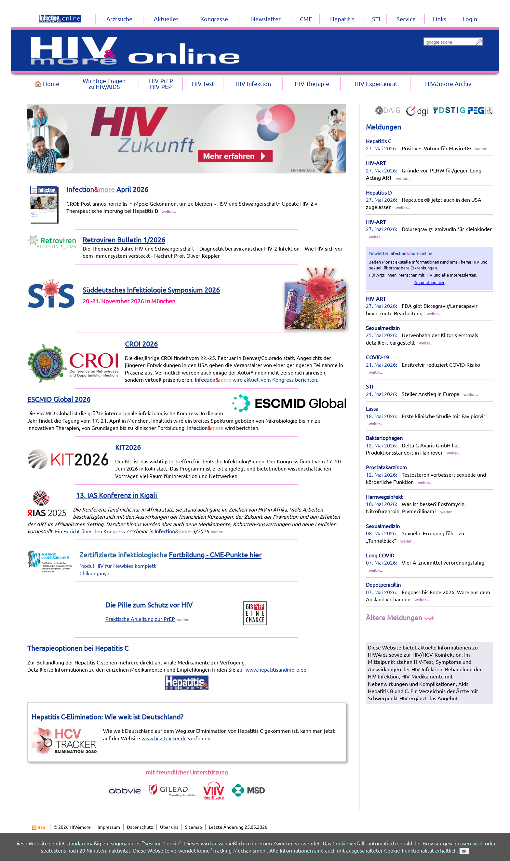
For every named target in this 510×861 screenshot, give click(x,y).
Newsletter (266, 18)
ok (464, 851)
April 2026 (107, 189)
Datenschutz (140, 827)
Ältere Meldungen (401, 617)
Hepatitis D (379, 192)
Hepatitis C (378, 141)
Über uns (169, 827)
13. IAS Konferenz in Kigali (117, 495)
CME (306, 18)
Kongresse (214, 18)
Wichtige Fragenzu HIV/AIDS (104, 83)
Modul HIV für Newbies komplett (117, 565)
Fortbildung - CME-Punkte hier (215, 554)
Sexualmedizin (383, 327)
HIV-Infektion (253, 83)
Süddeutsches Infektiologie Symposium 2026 (151, 289)
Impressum (109, 827)
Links (439, 18)
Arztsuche (119, 18)
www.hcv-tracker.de (164, 738)
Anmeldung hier (429, 282)
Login (470, 18)
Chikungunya (94, 573)
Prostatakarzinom (386, 467)
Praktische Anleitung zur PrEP (140, 618)
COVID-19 (377, 357)
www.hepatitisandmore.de (276, 669)
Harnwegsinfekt (384, 496)
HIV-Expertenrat (376, 83)
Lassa (372, 408)
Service (406, 18)
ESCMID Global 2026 (58, 399)
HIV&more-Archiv (448, 83)
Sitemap (193, 827)
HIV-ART (376, 162)
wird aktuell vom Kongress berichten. (275, 379)
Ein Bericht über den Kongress (90, 531)
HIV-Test (203, 83)
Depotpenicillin (383, 584)
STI (369, 386)
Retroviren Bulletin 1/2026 (124, 239)
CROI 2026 (141, 343)
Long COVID (380, 555)
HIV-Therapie (312, 83)
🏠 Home (46, 83)
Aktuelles (166, 18)
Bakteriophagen (384, 437)
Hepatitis (342, 18)
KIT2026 (128, 447)
